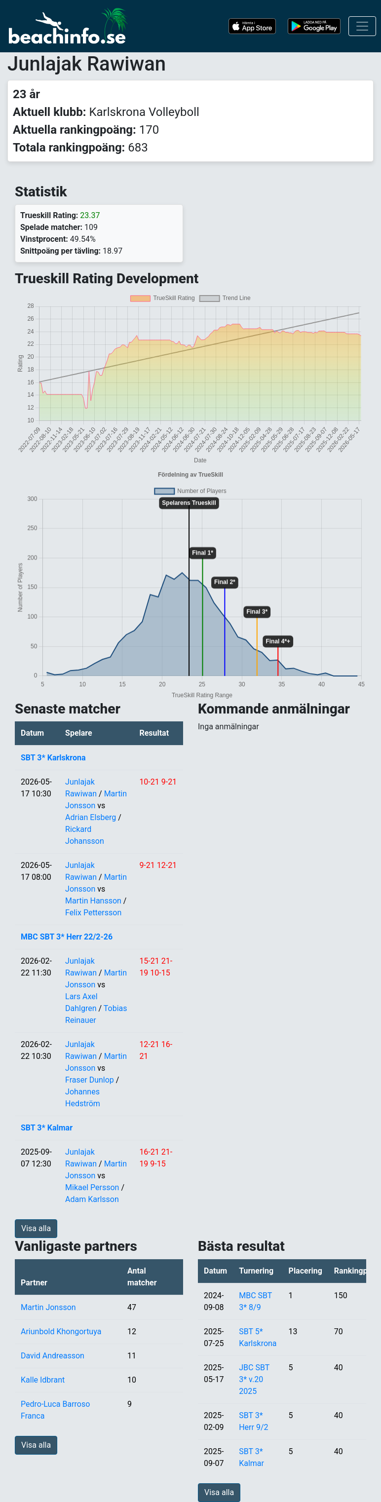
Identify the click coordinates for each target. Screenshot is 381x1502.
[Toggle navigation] (362, 26)
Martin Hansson (93, 900)
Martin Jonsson (48, 1307)
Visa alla (36, 1228)
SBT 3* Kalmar (47, 1127)
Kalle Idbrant (43, 1380)
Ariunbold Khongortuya (61, 1331)
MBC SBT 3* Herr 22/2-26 (67, 936)
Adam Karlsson (92, 1199)
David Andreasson (52, 1355)
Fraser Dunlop (89, 1080)
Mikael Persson (92, 1187)
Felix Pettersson (93, 912)
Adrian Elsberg (90, 817)
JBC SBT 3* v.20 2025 (254, 1379)
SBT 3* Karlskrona (53, 757)
